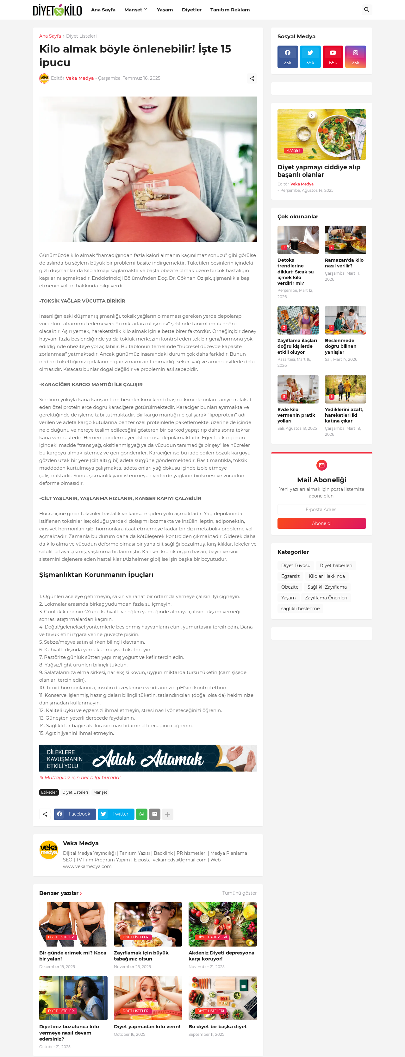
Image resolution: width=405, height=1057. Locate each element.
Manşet (133, 10)
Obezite (289, 587)
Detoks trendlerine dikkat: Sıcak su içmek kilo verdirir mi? (295, 271)
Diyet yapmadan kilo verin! (147, 1026)
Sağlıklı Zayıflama (327, 587)
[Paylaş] (252, 78)
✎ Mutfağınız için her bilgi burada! (80, 777)
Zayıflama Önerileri (326, 598)
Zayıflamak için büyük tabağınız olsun (141, 956)
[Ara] (367, 9)
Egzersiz (290, 576)
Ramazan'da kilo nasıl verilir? (344, 263)
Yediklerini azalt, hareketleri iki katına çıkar (344, 415)
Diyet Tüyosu (295, 565)
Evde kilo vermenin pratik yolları (296, 415)
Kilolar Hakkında (327, 576)
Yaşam (165, 10)
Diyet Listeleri (81, 36)
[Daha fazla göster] (167, 814)
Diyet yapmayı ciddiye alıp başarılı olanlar (318, 171)
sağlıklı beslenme (300, 608)
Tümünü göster (239, 893)
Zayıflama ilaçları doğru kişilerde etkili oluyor (297, 346)
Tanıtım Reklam (230, 10)
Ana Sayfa (103, 10)
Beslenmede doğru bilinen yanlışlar (341, 346)
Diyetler (192, 10)
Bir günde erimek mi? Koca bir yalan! (72, 956)
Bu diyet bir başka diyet (218, 1026)
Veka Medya (81, 843)
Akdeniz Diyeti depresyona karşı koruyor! (221, 956)
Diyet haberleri (336, 565)
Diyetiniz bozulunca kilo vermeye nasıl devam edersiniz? (69, 1032)
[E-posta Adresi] (321, 509)
